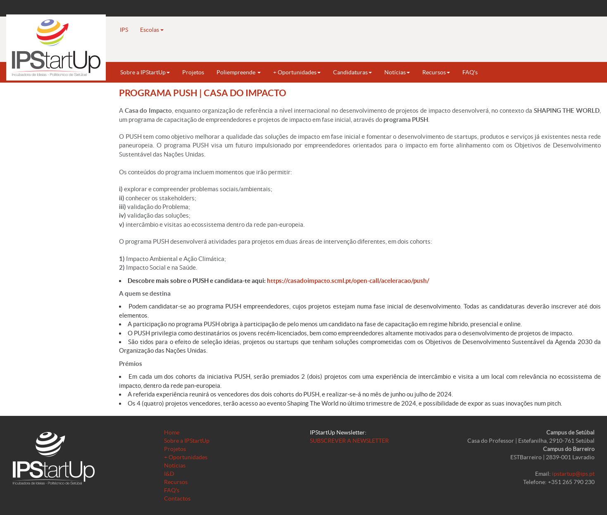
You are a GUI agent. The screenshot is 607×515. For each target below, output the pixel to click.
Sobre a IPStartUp (145, 72)
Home (171, 432)
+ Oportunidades (297, 72)
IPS (124, 29)
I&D (169, 473)
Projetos (193, 72)
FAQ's (470, 72)
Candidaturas (352, 72)
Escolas (152, 29)
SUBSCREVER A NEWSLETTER (349, 440)
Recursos (436, 72)
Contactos (177, 498)
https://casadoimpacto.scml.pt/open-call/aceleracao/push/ (348, 280)
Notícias (397, 72)
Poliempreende (239, 72)
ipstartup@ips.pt (573, 473)
